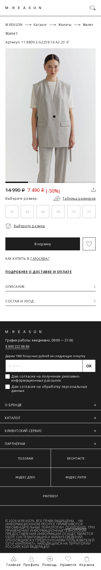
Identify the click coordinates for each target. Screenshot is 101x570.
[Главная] (23, 7)
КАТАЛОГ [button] (50, 418)
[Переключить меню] (92, 7)
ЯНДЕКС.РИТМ (75, 477)
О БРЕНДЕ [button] (50, 405)
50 (74, 211)
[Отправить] (89, 366)
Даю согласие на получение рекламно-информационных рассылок (46, 378)
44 (27, 211)
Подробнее (75, 527)
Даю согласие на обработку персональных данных (49, 389)
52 (89, 211)
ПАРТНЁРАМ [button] (50, 443)
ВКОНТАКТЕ (76, 458)
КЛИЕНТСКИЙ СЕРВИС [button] (50, 431)
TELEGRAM (25, 458)
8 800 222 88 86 (17, 346)
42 (12, 211)
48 (58, 211)
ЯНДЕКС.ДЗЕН (25, 477)
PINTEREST (50, 496)
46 (43, 211)
